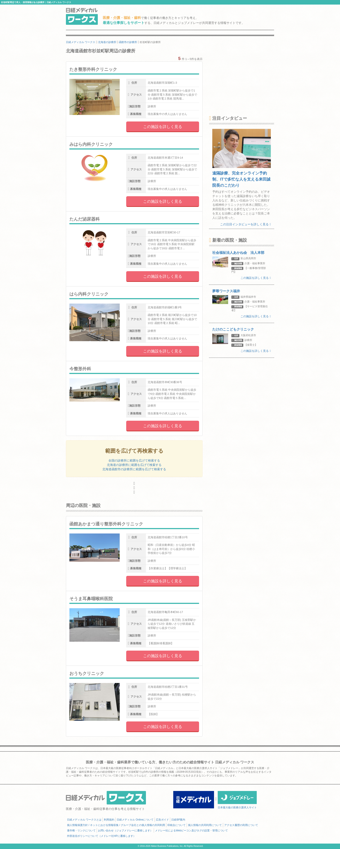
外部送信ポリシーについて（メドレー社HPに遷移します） (101, 835)
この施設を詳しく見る (162, 127)
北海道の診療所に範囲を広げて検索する (134, 465)
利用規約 (109, 819)
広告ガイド (162, 819)
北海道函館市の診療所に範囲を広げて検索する (134, 469)
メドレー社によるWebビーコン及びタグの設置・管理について (191, 830)
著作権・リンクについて (81, 830)
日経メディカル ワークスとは (84, 819)
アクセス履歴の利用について (241, 825)
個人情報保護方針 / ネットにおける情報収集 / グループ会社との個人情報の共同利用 (116, 825)
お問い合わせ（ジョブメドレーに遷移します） (125, 830)
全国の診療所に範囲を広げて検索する (134, 460)
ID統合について (176, 825)
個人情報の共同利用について (205, 825)
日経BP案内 (178, 819)
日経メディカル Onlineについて (135, 819)
